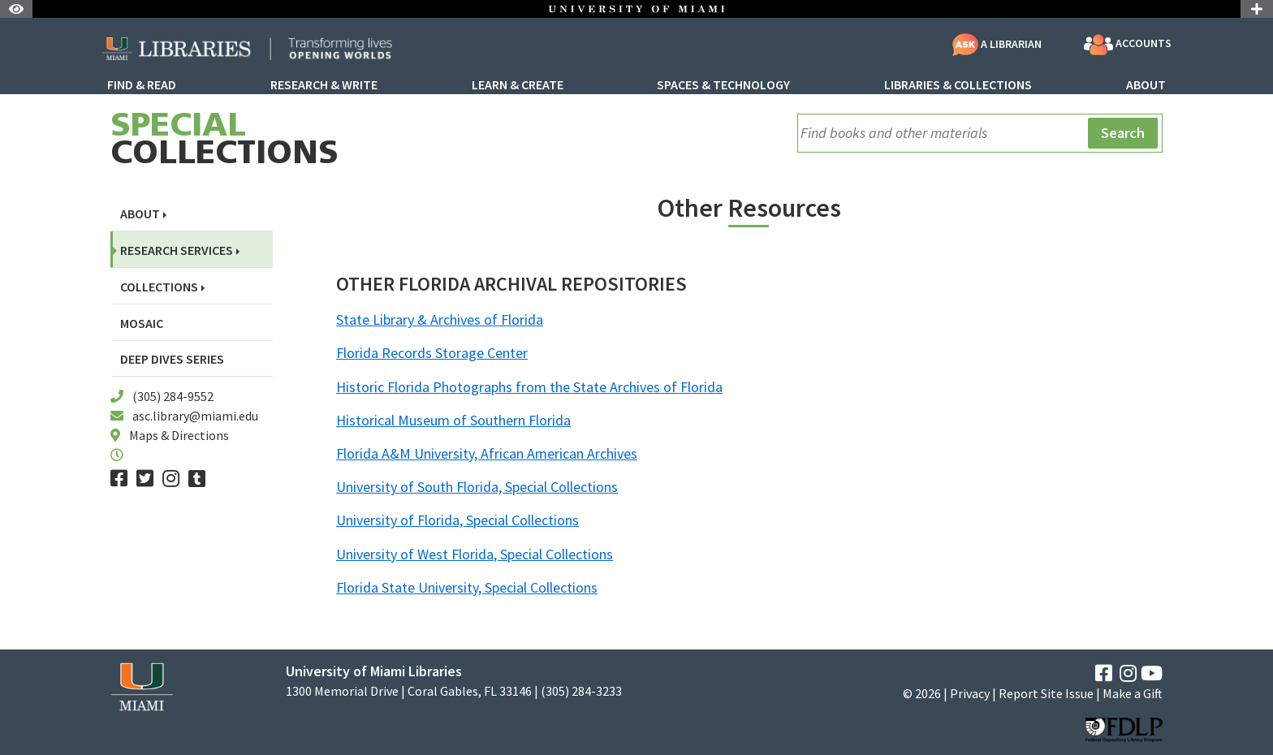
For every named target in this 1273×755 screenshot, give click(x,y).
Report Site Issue (1046, 693)
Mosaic (141, 323)
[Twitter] (144, 478)
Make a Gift (1133, 693)
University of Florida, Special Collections (457, 520)
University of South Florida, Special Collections (477, 486)
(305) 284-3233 (581, 691)
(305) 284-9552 (173, 396)
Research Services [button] (176, 250)
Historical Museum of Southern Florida (453, 420)
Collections (224, 141)
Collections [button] (159, 287)
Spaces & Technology (723, 85)
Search (1123, 132)
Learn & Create (517, 85)
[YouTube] (1152, 673)
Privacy (970, 693)
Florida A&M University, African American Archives (486, 453)
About (1146, 85)
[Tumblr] (196, 478)
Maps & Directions (179, 435)
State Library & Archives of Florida (439, 319)
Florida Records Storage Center (432, 352)
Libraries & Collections (958, 85)
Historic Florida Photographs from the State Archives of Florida (529, 387)
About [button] (140, 214)
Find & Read (141, 85)
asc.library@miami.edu (195, 416)
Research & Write (324, 85)
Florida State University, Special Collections (467, 587)
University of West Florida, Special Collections (474, 554)
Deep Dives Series (172, 359)
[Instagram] (170, 478)
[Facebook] (118, 478)
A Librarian (997, 44)
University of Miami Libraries (374, 671)
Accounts (1128, 44)
